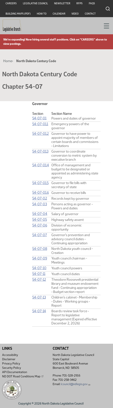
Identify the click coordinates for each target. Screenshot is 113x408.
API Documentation (14, 372)
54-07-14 (39, 311)
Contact (90, 13)
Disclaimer (8, 359)
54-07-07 (39, 235)
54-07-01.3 (40, 151)
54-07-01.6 (40, 192)
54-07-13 (39, 297)
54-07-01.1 (40, 124)
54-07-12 (39, 280)
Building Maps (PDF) (18, 13)
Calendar (59, 13)
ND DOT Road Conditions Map (23, 376)
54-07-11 (38, 274)
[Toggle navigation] (104, 25)
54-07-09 (39, 258)
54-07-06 (39, 225)
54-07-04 (39, 214)
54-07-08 (39, 249)
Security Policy (11, 368)
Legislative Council (35, 3)
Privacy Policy (11, 363)
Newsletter (62, 3)
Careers (11, 3)
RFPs (79, 3)
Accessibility (10, 355)
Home (7, 61)
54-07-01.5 (40, 183)
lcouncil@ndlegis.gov (76, 384)
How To (41, 13)
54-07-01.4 (40, 165)
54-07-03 (39, 204)
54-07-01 (39, 118)
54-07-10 (39, 268)
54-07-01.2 (40, 134)
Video (75, 13)
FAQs (92, 3)
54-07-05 (39, 220)
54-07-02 (39, 198)
